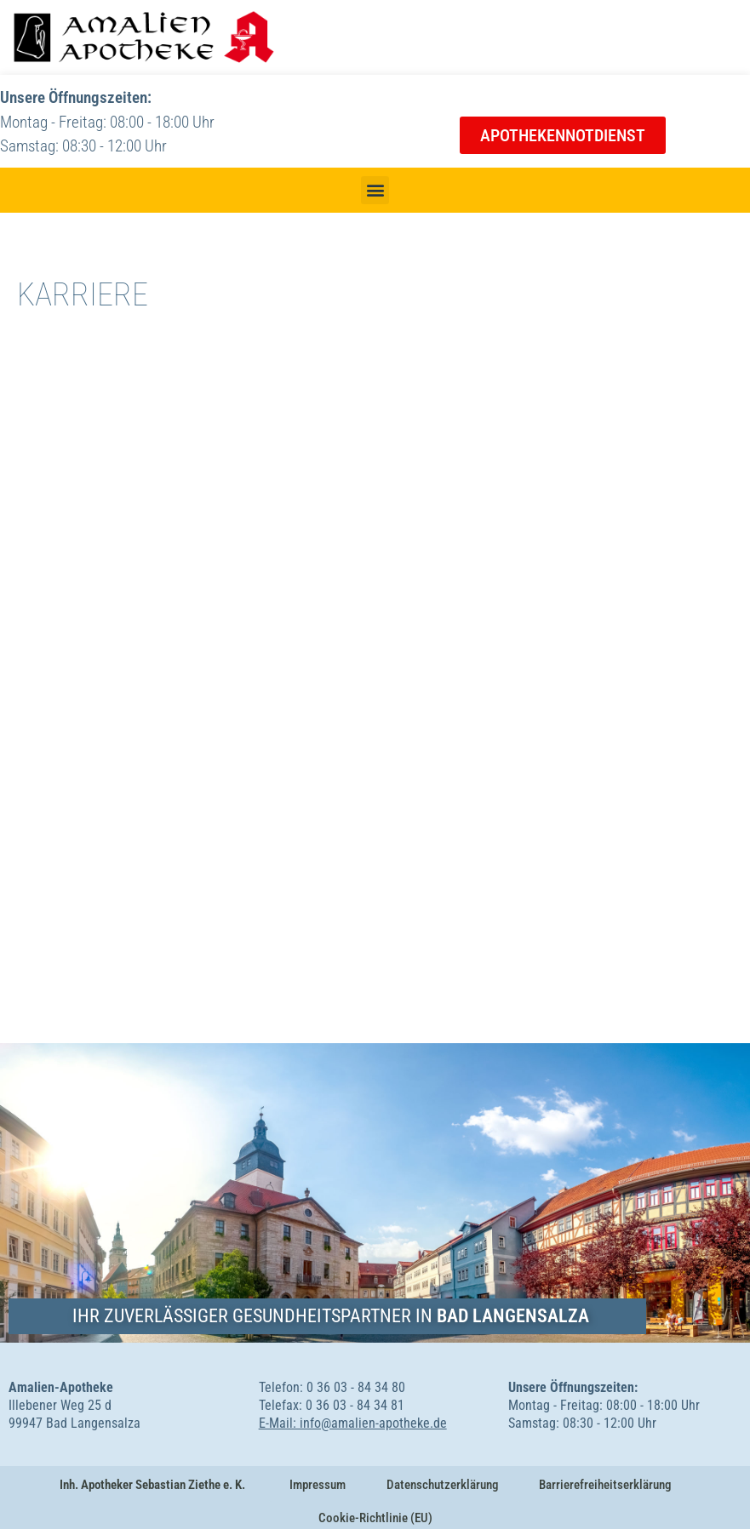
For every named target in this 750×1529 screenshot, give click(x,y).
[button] (375, 190)
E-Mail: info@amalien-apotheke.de (353, 1423)
